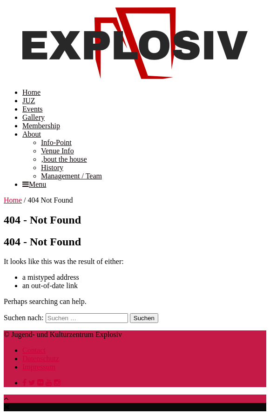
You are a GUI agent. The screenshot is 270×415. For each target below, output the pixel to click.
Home (31, 92)
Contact (34, 350)
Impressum (38, 367)
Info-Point (56, 142)
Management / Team (71, 176)
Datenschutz (40, 358)
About (31, 134)
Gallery (33, 117)
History (52, 167)
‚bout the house (64, 159)
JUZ (28, 101)
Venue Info (57, 151)
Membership (41, 126)
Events (32, 109)
